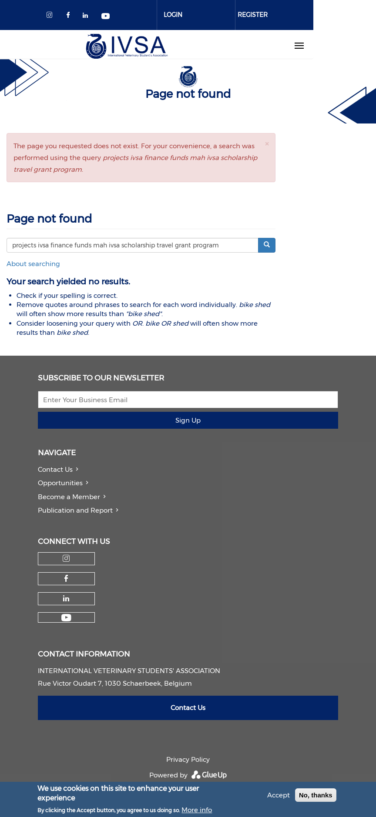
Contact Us (55, 469)
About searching (33, 264)
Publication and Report (75, 510)
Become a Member (69, 497)
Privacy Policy (188, 759)
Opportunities (60, 483)
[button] (267, 143)
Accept (278, 798)
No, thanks (315, 797)
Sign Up (188, 420)
